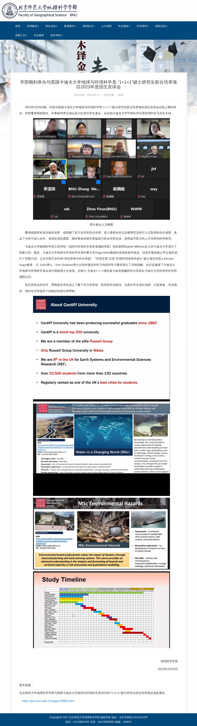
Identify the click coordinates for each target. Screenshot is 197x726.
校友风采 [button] (57, 35)
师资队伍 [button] (89, 26)
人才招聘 (106, 26)
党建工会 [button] (21, 35)
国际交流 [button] (161, 26)
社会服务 (39, 35)
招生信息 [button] (51, 26)
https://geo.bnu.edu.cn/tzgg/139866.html (48, 700)
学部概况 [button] (33, 26)
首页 (17, 26)
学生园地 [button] (124, 26)
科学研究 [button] (143, 26)
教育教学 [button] (70, 26)
